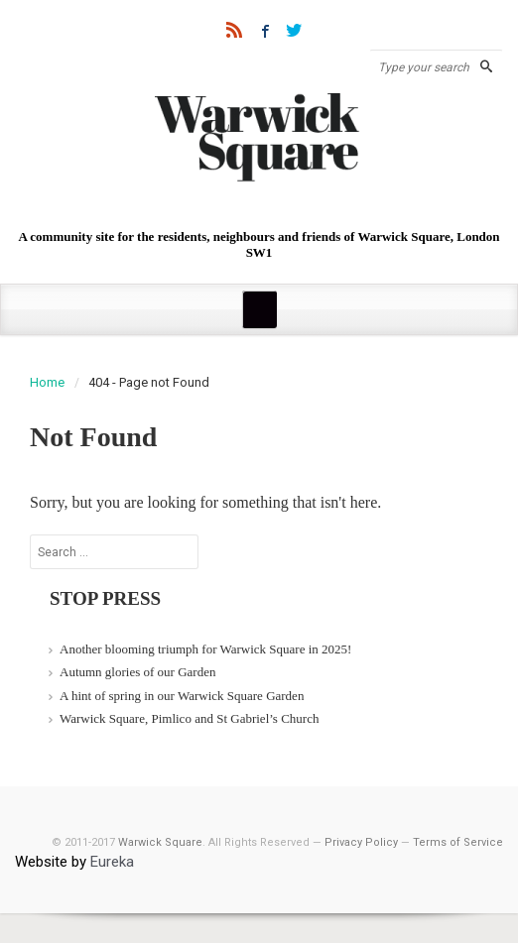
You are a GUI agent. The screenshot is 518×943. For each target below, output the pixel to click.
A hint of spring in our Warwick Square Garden (182, 695)
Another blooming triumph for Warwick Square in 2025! (205, 649)
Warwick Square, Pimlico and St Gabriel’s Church (189, 718)
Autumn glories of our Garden (137, 671)
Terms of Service (458, 842)
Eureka (112, 862)
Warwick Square (160, 842)
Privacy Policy (361, 842)
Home (47, 382)
